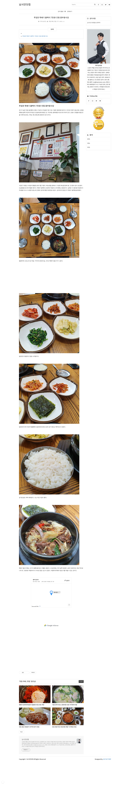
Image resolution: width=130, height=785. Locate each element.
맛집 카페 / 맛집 (52, 21)
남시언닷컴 (25, 739)
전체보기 (69, 11)
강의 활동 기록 (62, 11)
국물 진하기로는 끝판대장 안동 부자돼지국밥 (64, 705)
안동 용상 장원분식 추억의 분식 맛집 (29, 727)
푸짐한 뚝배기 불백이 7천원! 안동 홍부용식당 (51, 18)
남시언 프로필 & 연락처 (93, 22)
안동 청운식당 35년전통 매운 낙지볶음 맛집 (64, 727)
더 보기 (81, 681)
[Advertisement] (51, 275)
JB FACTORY (107, 759)
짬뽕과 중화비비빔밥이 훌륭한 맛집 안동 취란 (31, 705)
